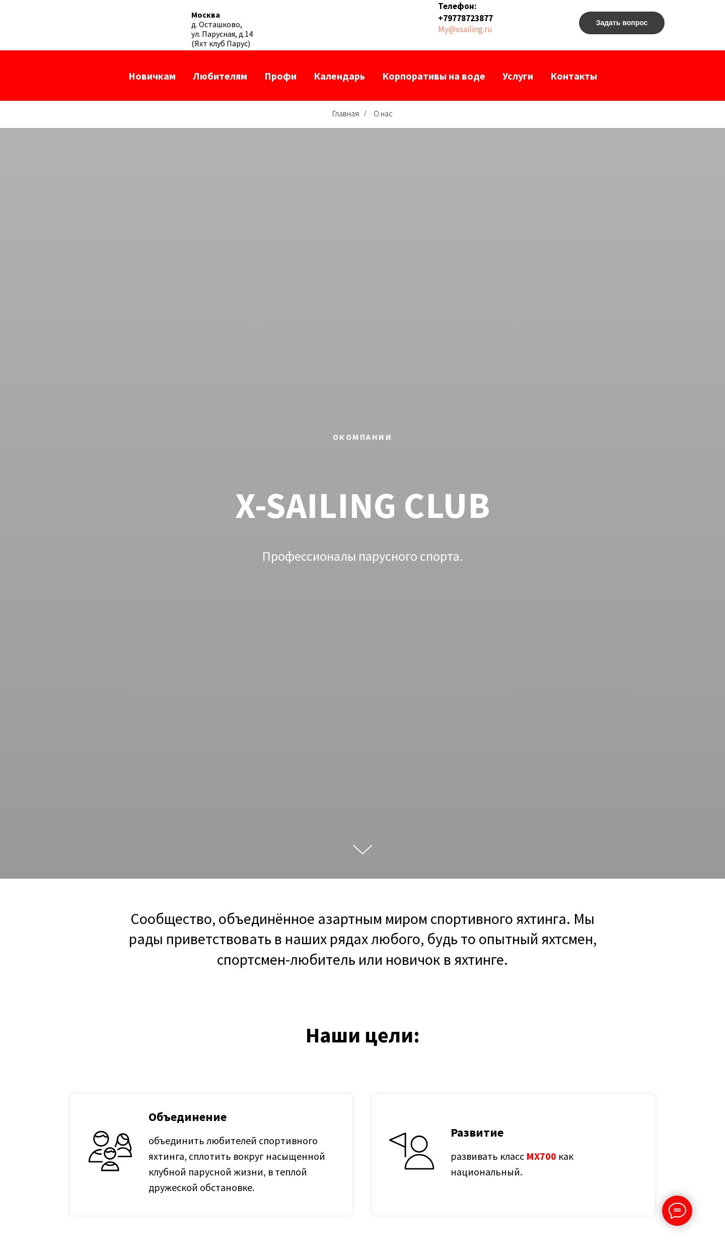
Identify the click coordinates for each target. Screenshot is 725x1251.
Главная (345, 113)
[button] (622, 23)
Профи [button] (280, 76)
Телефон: (457, 6)
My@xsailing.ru (465, 29)
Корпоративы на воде (433, 76)
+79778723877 (465, 18)
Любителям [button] (220, 76)
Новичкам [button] (152, 76)
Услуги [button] (517, 76)
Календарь (339, 76)
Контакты (573, 76)
